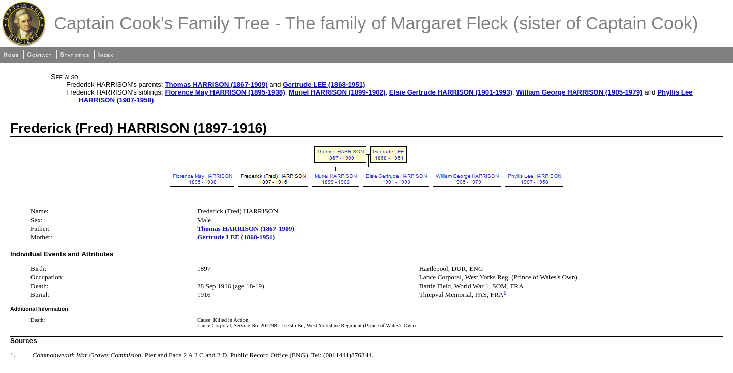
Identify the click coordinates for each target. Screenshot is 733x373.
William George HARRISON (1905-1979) (579, 92)
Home (11, 54)
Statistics (74, 54)
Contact (39, 54)
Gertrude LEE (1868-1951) (324, 84)
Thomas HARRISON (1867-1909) (216, 84)
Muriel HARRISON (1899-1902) (337, 92)
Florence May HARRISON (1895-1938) (225, 92)
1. (12, 355)
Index (106, 54)
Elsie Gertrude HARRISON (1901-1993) (450, 92)
